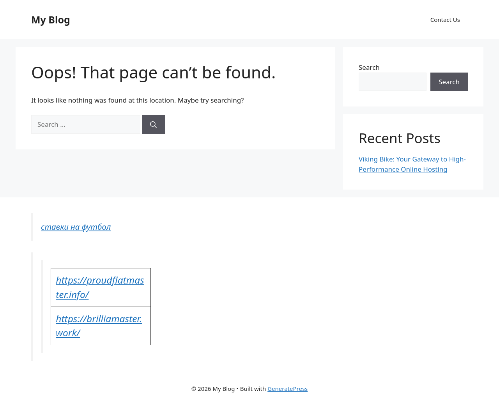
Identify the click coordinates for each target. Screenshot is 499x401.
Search (369, 67)
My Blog (50, 19)
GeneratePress (287, 388)
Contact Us (445, 19)
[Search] (153, 124)
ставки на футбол (76, 226)
